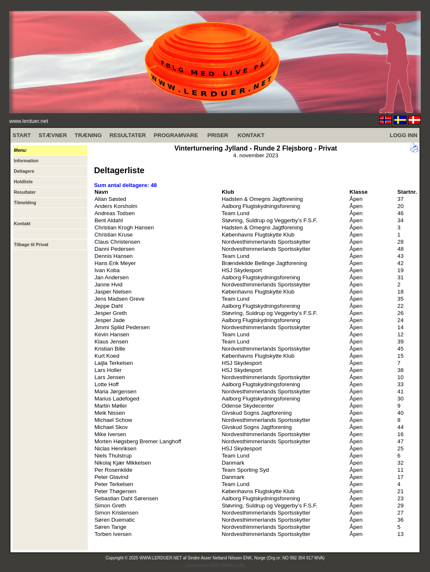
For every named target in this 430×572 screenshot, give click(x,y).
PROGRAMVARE (176, 135)
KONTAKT (251, 135)
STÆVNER (53, 135)
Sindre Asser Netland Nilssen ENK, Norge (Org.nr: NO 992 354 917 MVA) (256, 558)
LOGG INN (403, 135)
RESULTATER (128, 135)
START (22, 135)
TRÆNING (88, 135)
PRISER (217, 135)
